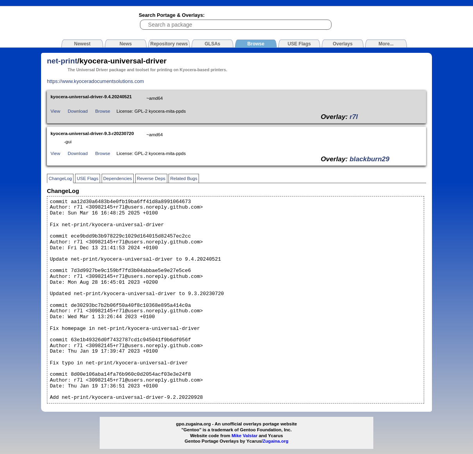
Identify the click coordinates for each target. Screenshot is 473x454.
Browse (102, 111)
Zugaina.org (275, 441)
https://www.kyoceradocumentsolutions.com (95, 81)
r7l (353, 117)
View (55, 111)
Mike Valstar (244, 435)
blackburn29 (369, 159)
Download (78, 111)
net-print (62, 61)
